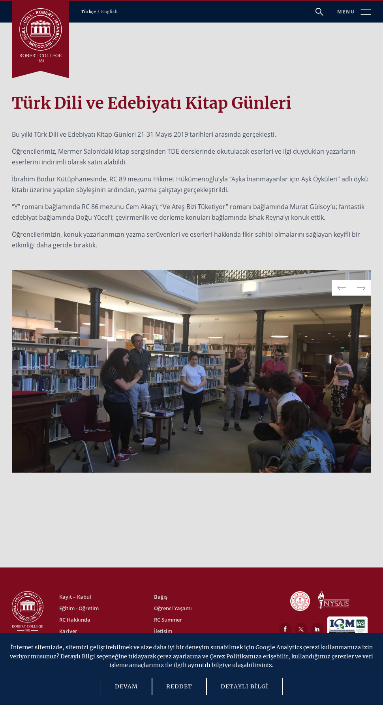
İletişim (163, 631)
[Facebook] (285, 629)
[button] (361, 288)
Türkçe (88, 11)
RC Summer (168, 619)
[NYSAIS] (333, 600)
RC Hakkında (74, 619)
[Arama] (319, 12)
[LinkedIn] (317, 629)
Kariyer (68, 631)
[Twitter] (301, 629)
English (109, 11)
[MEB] (300, 602)
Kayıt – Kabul (75, 596)
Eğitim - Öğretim (79, 608)
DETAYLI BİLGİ (244, 686)
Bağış (160, 596)
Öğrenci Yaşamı (173, 608)
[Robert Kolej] (40, 35)
